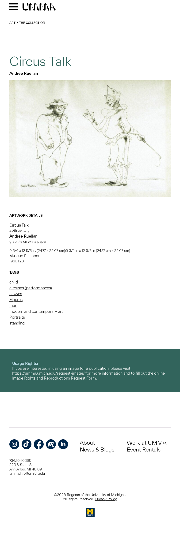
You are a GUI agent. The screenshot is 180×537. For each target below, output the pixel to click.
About (87, 443)
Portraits (17, 317)
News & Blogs (97, 449)
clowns (15, 293)
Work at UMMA (146, 443)
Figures (16, 299)
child (13, 282)
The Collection (32, 23)
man (13, 305)
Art (12, 23)
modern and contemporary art (36, 311)
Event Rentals (144, 449)
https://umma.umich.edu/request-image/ (48, 373)
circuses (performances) (30, 288)
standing (17, 323)
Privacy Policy (106, 499)
